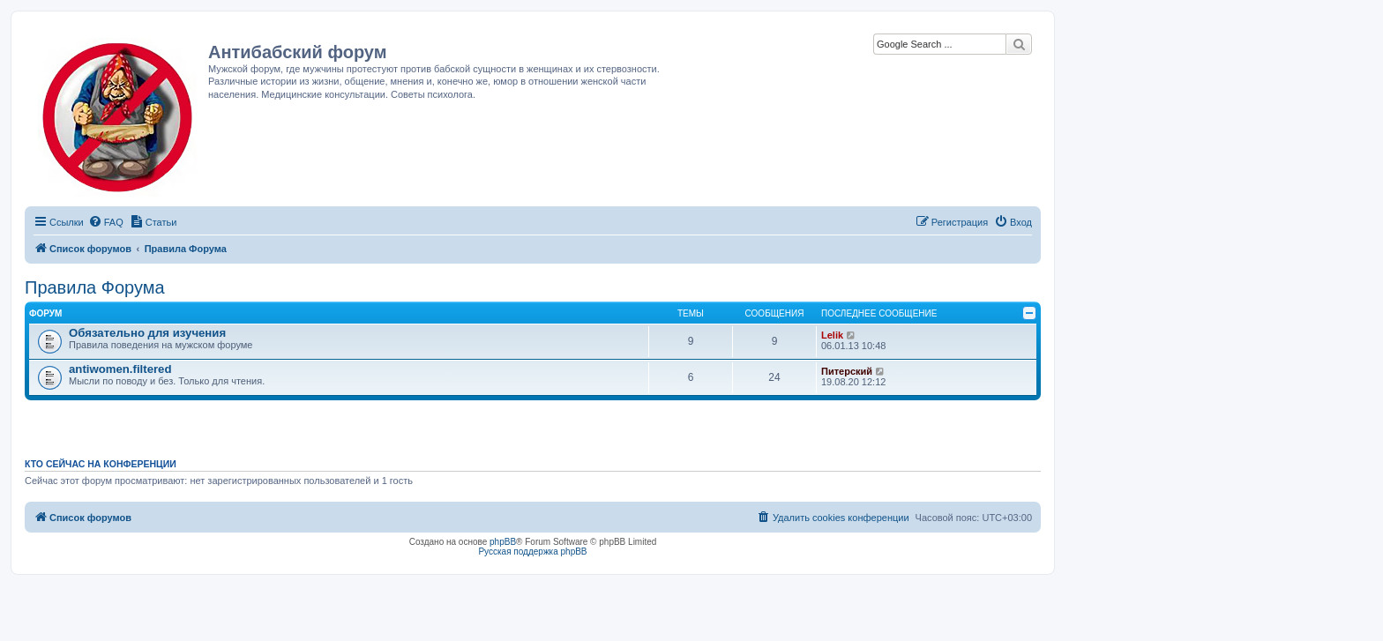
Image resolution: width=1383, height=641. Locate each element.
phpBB (503, 542)
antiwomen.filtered (120, 369)
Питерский (846, 371)
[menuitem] (105, 222)
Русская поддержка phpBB (532, 551)
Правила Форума (95, 287)
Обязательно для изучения (147, 332)
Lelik (832, 335)
